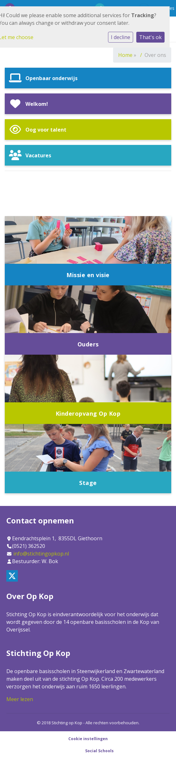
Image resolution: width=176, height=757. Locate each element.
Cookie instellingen (88, 738)
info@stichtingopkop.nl (41, 553)
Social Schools (99, 751)
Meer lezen (19, 699)
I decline (120, 37)
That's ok (150, 37)
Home (125, 54)
